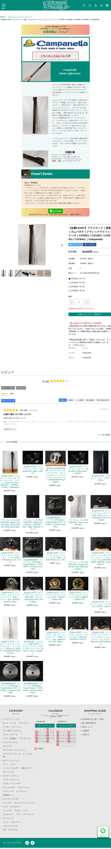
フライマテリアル (10, 742)
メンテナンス (21, 792)
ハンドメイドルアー (11, 768)
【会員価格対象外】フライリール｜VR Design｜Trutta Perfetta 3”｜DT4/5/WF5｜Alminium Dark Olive (33, 564)
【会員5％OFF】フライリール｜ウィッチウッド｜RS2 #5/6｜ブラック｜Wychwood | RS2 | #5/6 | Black (33, 597)
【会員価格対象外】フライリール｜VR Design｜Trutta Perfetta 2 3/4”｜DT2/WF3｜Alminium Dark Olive (55, 522)
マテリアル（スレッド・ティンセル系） (17, 755)
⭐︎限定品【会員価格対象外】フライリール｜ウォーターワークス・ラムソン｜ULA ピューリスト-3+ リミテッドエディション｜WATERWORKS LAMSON (55, 475)
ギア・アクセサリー (11, 831)
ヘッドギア (7, 811)
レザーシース (8, 792)
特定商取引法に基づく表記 (93, 719)
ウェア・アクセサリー (12, 807)
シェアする (89, 244)
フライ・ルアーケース (25, 815)
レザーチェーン (24, 788)
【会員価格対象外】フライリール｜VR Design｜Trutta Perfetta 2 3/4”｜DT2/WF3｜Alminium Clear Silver (10, 688)
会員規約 (85, 731)
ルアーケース (8, 772)
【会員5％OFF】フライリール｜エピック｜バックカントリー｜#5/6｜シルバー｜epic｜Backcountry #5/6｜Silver (10, 597)
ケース (5, 823)
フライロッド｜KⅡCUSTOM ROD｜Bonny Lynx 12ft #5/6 (78, 522)
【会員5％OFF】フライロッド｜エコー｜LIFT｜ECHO (101, 478)
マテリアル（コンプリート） (15, 750)
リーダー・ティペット (12, 727)
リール (13, 723)
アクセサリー (8, 815)
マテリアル (7, 746)
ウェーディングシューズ (24, 803)
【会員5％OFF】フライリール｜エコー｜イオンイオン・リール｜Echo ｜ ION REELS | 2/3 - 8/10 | (10, 557)
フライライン (23, 723)
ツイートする (75, 244)
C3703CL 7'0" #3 (77, 279)
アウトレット (8, 819)
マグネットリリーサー (12, 784)
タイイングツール (10, 735)
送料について (87, 727)
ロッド (27, 17)
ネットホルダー (9, 788)
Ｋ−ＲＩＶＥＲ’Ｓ (12, 843)
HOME (2, 17)
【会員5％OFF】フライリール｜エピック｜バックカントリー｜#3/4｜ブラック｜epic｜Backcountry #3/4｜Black (55, 637)
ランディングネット (11, 776)
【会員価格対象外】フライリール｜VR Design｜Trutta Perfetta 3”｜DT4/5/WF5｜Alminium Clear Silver (33, 688)
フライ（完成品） (10, 739)
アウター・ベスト (21, 811)
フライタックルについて (55, 55)
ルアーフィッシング (11, 761)
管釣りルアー (26, 768)
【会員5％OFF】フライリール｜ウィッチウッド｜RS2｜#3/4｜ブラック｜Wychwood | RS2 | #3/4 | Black (101, 515)
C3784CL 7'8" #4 (77, 291)
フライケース (25, 739)
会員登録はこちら (55, 31)
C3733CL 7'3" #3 (77, 283)
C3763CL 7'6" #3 (77, 287)
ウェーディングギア (11, 799)
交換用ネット (8, 796)
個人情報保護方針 (89, 723)
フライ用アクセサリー (12, 731)
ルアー (13, 765)
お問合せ (85, 735)
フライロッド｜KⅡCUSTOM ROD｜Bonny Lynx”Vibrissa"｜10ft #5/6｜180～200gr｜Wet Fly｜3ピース (33, 524)
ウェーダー (7, 803)
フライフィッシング (15, 17)
